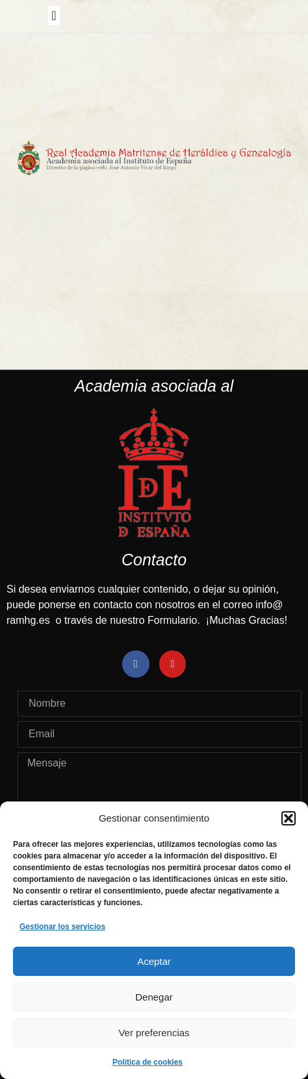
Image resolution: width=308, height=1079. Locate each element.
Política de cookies (147, 1062)
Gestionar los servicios (62, 926)
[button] (288, 818)
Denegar (154, 996)
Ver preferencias (153, 1032)
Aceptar (154, 961)
